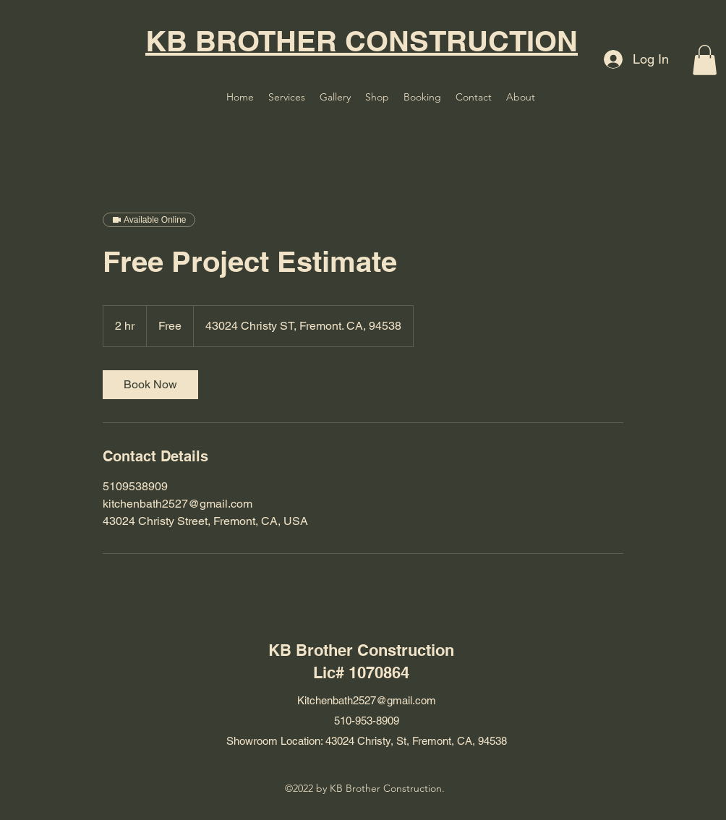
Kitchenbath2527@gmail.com (366, 700)
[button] (704, 60)
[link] (150, 384)
